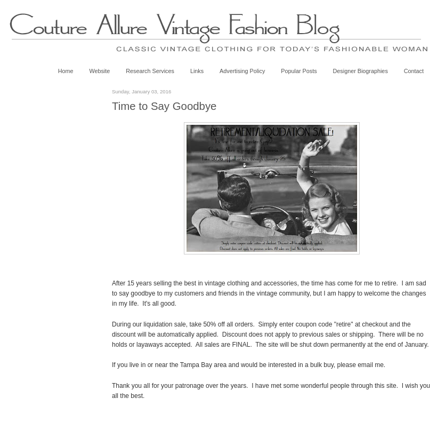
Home (66, 71)
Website (99, 71)
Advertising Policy (242, 71)
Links (197, 71)
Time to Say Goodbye (164, 106)
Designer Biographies (360, 71)
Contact (414, 71)
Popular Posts (299, 71)
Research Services (150, 71)
